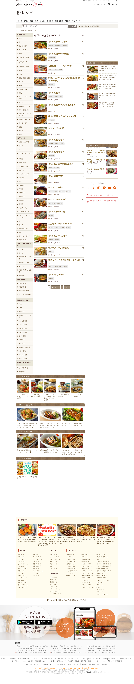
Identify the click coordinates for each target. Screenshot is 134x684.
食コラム (50, 21)
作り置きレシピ (101, 554)
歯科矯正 (83, 661)
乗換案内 (70, 661)
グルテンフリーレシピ (103, 580)
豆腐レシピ (36, 561)
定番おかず (22, 163)
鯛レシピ (52, 566)
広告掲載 (84, 664)
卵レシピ (35, 554)
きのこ (21, 53)
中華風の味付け (24, 291)
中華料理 (21, 311)
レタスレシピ (53, 568)
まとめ (42, 21)
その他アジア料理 (24, 347)
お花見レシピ (53, 586)
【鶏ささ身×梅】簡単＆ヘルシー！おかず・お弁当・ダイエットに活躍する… (107, 77)
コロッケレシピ (86, 585)
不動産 (77, 661)
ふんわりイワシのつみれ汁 (60, 224)
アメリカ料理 (23, 355)
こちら (89, 672)
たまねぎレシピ (22, 566)
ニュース (63, 661)
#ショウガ (51, 120)
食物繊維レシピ (101, 578)
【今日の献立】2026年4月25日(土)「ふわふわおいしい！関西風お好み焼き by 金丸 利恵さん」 (45, 650)
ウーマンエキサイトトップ (98, 4)
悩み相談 (30, 661)
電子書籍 (119, 661)
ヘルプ (69, 664)
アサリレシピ (53, 564)
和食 (20, 304)
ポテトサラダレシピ (87, 578)
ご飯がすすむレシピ (102, 594)
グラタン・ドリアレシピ (88, 573)
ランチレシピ (100, 589)
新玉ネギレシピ (54, 561)
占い (101, 0)
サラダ (21, 146)
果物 (20, 93)
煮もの (21, 181)
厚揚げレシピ (37, 564)
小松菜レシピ (22, 587)
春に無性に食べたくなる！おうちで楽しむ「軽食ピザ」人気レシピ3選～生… (107, 104)
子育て (85, 0)
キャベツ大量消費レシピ (104, 561)
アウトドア (22, 266)
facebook (88, 187)
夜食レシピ (100, 592)
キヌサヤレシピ (54, 554)
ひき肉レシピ (22, 561)
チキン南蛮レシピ (71, 571)
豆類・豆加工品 (24, 57)
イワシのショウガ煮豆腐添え (60, 164)
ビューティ (96, 0)
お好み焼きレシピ (71, 568)
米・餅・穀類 (23, 123)
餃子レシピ (84, 557)
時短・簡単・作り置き (25, 271)
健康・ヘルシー (24, 262)
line (104, 187)
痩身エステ (111, 661)
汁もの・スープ (24, 174)
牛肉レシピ (21, 554)
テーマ (21, 253)
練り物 (21, 81)
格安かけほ (128, 659)
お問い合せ (76, 664)
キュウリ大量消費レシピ (104, 566)
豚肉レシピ (21, 557)
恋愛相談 (38, 661)
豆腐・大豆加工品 (24, 119)
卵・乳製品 (22, 50)
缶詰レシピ (100, 559)
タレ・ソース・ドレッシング (25, 216)
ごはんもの (22, 240)
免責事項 (104, 664)
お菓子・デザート (24, 208)
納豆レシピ (36, 568)
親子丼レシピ (70, 554)
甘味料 (21, 134)
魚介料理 (21, 196)
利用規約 (36, 664)
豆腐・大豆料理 (24, 142)
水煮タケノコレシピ (55, 559)
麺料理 (21, 204)
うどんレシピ (70, 573)
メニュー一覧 (113, 0)
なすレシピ (21, 573)
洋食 (20, 308)
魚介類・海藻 (23, 46)
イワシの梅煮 (54, 93)
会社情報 (29, 664)
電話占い (91, 659)
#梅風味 (51, 143)
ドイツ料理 (22, 336)
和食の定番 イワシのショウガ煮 (62, 116)
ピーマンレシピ (22, 578)
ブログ (84, 659)
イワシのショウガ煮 (57, 199)
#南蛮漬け (51, 84)
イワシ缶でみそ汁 (56, 275)
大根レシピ (21, 571)
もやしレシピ (22, 575)
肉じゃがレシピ (70, 561)
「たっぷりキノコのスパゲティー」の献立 (22, 396)
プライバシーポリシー (48, 664)
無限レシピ (100, 585)
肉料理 (21, 189)
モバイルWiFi (16, 661)
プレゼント (106, 0)
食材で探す (83, 26)
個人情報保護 (61, 664)
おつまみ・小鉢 (24, 166)
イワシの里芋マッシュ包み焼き (61, 105)
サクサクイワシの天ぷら (59, 248)
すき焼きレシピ (70, 566)
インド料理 (22, 351)
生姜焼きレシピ (70, 559)
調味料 (21, 131)
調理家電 (21, 372)
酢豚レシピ (84, 554)
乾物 (20, 70)
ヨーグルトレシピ (38, 559)
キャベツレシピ (22, 568)
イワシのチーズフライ (58, 42)
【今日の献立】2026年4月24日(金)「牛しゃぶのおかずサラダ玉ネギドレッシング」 (77, 648)
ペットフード (97, 661)
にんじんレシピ (22, 580)
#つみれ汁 (61, 191)
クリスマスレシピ (55, 591)
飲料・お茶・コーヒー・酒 (25, 114)
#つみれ (68, 191)
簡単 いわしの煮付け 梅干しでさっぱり (64, 261)
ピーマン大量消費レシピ (104, 564)
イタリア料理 (23, 321)
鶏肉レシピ (21, 559)
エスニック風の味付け (25, 295)
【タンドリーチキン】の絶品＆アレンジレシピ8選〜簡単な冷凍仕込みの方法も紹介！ (43, 646)
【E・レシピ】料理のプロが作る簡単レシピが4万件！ (67, 600)
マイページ (76, 21)
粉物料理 (21, 185)
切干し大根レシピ (38, 571)
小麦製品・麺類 (24, 66)
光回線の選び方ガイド (25, 659)
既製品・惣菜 (23, 89)
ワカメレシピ (37, 573)
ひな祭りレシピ (54, 584)
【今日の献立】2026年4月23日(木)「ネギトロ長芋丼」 (103, 648)
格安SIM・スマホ (101, 659)
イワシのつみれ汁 (56, 187)
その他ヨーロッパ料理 (25, 316)
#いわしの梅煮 (58, 69)
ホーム (20, 21)
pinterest (114, 187)
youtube (109, 187)
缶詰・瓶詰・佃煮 (24, 78)
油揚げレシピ (37, 566)
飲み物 (21, 225)
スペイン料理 (23, 328)
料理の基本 (59, 21)
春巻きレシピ (85, 561)
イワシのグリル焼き (57, 212)
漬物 (20, 85)
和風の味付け (23, 283)
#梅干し (51, 69)
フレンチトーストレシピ (88, 587)
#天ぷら (51, 251)
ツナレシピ (36, 575)
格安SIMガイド (113, 659)
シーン (21, 249)
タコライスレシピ (86, 582)
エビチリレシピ (86, 564)
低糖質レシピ (100, 573)
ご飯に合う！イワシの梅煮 (60, 66)
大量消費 (21, 276)
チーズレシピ (37, 557)
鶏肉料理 (21, 193)
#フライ (51, 45)
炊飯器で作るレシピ (102, 568)
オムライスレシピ (86, 566)
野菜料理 (21, 200)
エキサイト (113, 4)
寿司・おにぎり (24, 228)
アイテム (78, 659)
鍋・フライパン (24, 368)
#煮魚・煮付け (58, 266)
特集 (31, 21)
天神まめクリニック (59, 659)
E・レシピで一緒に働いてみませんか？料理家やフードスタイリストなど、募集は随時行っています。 (67, 668)
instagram (98, 187)
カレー (21, 232)
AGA (104, 661)
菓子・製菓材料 (24, 110)
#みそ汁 (51, 278)
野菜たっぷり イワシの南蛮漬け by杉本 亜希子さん (64, 79)
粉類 (20, 74)
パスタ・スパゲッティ (25, 154)
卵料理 (21, 159)
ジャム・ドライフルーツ (25, 97)
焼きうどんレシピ (71, 575)
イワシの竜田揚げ (56, 152)
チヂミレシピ (85, 580)
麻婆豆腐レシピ (86, 559)
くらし (89, 0)
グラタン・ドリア (24, 236)
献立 (26, 21)
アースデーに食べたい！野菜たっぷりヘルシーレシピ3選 (107, 95)
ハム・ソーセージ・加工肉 (25, 62)
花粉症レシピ (53, 582)
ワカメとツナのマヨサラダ (95, 170)
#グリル (51, 215)
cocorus (24, 661)
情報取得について (94, 664)
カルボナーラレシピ (87, 575)
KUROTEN (13, 659)
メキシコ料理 (23, 358)
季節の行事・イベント (25, 257)
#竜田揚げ (51, 155)
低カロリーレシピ (102, 575)
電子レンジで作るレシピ (104, 571)
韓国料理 (21, 340)
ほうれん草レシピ (23, 585)
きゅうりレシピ (22, 582)
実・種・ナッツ (24, 102)
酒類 (20, 127)
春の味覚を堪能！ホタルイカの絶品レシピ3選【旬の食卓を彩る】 (107, 68)
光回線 (122, 659)
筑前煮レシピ (70, 564)
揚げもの (21, 170)
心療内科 (70, 659)
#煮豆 (50, 167)
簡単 (36, 21)
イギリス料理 (23, 332)
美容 (89, 661)
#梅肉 (56, 143)
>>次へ (67, 287)
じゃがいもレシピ (23, 564)
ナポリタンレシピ (86, 571)
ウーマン (50, 661)
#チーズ (65, 45)
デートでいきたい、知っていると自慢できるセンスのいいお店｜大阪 (72, 650)
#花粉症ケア (58, 45)
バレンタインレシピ (55, 593)
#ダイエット (52, 203)
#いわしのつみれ (53, 191)
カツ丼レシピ (70, 557)
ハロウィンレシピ (55, 589)
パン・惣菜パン (24, 211)
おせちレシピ (53, 577)
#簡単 (65, 266)
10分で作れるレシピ (102, 557)
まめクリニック (47, 659)
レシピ (56, 661)
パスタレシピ (85, 568)
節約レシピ (100, 582)
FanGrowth (37, 659)
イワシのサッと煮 (56, 128)
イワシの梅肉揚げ (56, 140)
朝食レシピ (100, 587)
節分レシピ (53, 579)
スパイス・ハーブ (24, 106)
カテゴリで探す (94, 26)
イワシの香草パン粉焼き (59, 54)
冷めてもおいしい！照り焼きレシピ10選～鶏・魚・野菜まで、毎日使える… (107, 86)
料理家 (67, 21)
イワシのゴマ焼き (56, 176)
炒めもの (21, 178)
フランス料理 (23, 324)
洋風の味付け (23, 287)
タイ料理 (21, 343)
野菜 (20, 38)
